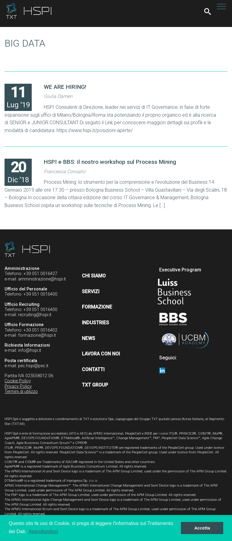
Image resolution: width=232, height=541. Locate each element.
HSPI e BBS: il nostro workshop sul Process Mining (110, 161)
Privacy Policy (18, 386)
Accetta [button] (202, 528)
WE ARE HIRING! (65, 86)
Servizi (90, 291)
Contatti (93, 369)
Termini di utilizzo (21, 391)
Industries (95, 323)
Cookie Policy (18, 381)
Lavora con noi (101, 354)
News (88, 338)
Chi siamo (94, 276)
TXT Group (95, 385)
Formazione (97, 307)
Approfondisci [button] (43, 531)
